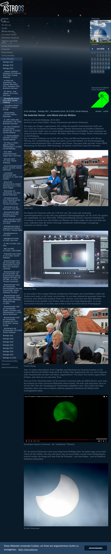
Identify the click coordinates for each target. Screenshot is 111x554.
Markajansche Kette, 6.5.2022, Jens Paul (11, 239)
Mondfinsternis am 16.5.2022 (10, 234)
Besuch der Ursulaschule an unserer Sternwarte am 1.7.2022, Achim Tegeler (12, 185)
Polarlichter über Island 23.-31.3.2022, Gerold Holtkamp (12, 256)
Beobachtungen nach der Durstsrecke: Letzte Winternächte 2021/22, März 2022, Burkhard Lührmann (11, 265)
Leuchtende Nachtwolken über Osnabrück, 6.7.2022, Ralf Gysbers (12, 176)
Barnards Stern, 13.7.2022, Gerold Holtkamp (9, 161)
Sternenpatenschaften (10, 361)
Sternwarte (6, 22)
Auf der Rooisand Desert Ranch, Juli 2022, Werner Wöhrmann (12, 168)
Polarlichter (6, 49)
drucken (99, 111)
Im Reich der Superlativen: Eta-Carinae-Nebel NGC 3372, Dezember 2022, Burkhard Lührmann (11, 84)
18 (106, 63)
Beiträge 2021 (8, 336)
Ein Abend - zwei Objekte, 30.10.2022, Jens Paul (10, 93)
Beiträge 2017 (8, 348)
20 (92, 67)
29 (98, 71)
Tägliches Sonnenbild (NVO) (9, 42)
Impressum (6, 364)
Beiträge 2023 (8, 65)
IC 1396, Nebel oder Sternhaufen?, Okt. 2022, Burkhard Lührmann (12, 122)
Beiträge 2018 (8, 345)
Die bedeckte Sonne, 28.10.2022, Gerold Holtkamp (11, 100)
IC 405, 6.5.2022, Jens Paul (12, 245)
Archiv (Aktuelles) (8, 56)
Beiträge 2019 (8, 342)
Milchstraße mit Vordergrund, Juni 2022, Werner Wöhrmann (12, 193)
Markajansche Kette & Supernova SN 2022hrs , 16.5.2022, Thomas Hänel (12, 228)
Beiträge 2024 (8, 62)
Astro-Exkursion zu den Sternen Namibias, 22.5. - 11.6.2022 (12, 221)
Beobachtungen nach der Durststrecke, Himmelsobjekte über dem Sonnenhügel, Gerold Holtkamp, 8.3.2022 (12, 288)
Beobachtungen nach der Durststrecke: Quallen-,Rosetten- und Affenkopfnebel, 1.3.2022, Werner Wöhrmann (12, 310)
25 (106, 67)
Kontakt (4, 28)
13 (92, 63)
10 (103, 59)
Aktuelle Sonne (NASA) (10, 46)
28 (95, 71)
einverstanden (96, 548)
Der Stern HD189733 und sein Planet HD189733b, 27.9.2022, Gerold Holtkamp (12, 130)
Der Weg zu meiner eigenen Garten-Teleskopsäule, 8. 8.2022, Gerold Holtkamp (12, 146)
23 (100, 67)
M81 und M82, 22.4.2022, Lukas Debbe (12, 250)
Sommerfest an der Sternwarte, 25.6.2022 (11, 208)
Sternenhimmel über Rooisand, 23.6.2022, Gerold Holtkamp (11, 214)
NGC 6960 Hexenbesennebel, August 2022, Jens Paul (12, 154)
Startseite (5, 19)
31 (103, 71)
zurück (105, 111)
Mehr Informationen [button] (28, 549)
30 (100, 71)
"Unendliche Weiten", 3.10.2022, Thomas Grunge (11, 107)
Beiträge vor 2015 (9, 358)
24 (103, 67)
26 (109, 67)
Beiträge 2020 (8, 339)
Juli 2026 (100, 49)
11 (106, 59)
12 (109, 59)
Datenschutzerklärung (10, 367)
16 (100, 63)
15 (98, 63)
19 (109, 63)
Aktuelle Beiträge (8, 31)
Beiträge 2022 (8, 68)
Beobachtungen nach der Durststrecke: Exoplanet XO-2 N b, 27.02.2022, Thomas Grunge (11, 321)
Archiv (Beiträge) (8, 59)
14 (95, 63)
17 (103, 63)
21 (95, 67)
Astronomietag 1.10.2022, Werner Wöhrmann (10, 115)
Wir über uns (6, 25)
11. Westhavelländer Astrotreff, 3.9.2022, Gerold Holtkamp (11, 138)
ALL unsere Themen (9, 35)
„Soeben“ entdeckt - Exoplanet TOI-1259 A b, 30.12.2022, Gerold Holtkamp (12, 74)
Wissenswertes (7, 52)
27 (92, 71)
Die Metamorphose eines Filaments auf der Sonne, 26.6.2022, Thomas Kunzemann (11, 201)
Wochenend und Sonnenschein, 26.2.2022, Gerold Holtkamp (12, 330)
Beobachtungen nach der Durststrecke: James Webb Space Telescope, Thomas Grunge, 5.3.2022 (12, 299)
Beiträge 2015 (8, 355)
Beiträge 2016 (8, 351)
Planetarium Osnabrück (10, 38)
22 (98, 67)
